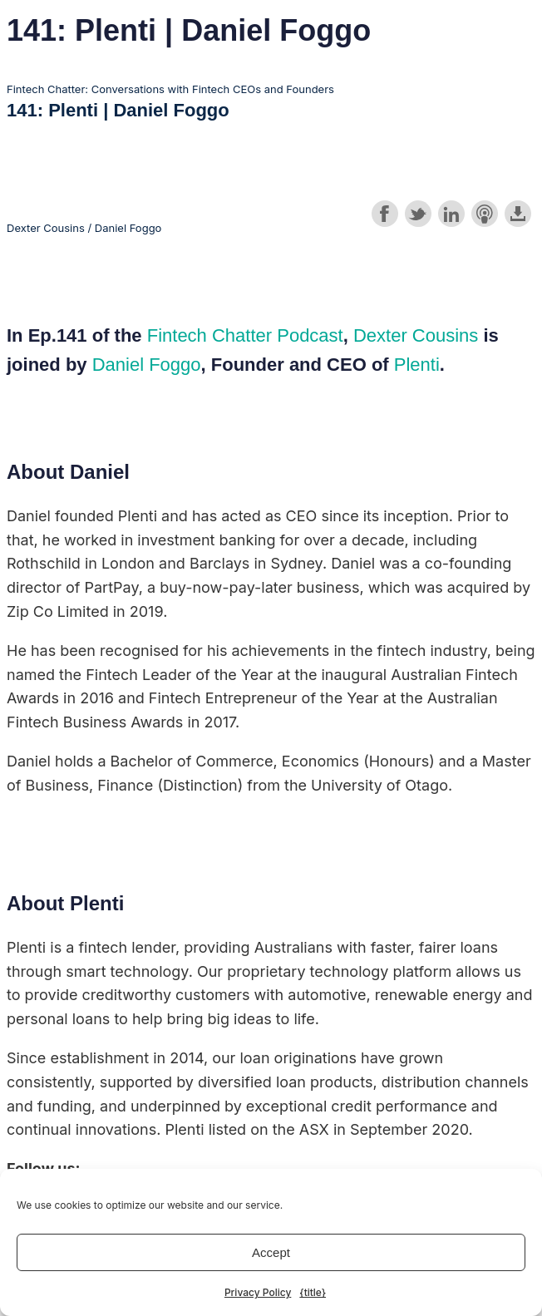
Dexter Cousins (415, 335)
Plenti (417, 364)
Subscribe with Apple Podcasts (484, 213)
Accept (271, 1252)
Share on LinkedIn (451, 213)
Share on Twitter (418, 213)
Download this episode (518, 213)
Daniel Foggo (146, 364)
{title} (312, 1292)
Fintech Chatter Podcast (245, 335)
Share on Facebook (385, 213)
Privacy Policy (257, 1292)
